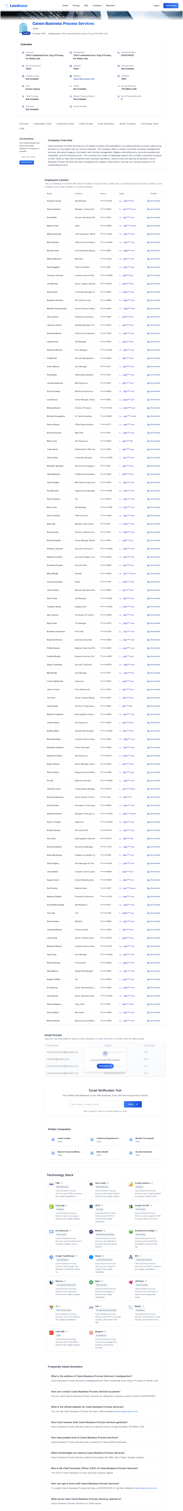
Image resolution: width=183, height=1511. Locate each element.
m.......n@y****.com (127, 946)
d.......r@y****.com (126, 615)
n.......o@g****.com (126, 524)
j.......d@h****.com (126, 325)
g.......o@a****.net (126, 201)
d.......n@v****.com (126, 557)
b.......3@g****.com (126, 847)
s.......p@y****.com (126, 648)
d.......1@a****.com (126, 598)
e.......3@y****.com (126, 1012)
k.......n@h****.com (126, 333)
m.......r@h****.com (126, 1021)
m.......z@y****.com (127, 242)
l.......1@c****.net (125, 706)
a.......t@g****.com (126, 880)
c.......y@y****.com (126, 979)
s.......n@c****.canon (127, 814)
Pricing (76, 5)
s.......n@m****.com (126, 549)
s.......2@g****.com (126, 292)
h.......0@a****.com (126, 756)
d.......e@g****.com (127, 905)
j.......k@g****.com (126, 938)
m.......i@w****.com (126, 714)
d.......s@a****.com (126, 350)
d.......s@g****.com (126, 267)
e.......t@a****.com (126, 565)
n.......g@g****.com (126, 963)
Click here (105, 1066)
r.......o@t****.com (126, 540)
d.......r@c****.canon (127, 888)
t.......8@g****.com (126, 913)
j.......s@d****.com (126, 284)
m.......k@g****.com (127, 250)
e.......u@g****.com (126, 780)
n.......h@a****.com (126, 896)
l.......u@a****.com (126, 342)
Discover (111, 5)
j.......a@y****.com (126, 722)
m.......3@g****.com (127, 665)
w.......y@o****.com (127, 234)
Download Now (26, 162)
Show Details (154, 201)
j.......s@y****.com (126, 689)
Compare (97, 5)
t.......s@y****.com (126, 698)
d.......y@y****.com (126, 424)
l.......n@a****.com (126, 317)
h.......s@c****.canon (127, 209)
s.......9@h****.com (126, 582)
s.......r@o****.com (126, 772)
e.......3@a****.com (126, 747)
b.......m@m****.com (127, 408)
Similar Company (127, 123)
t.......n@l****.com (126, 275)
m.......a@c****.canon (127, 416)
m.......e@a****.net (126, 673)
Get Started (170, 5)
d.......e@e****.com (127, 805)
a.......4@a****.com (126, 822)
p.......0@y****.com (126, 499)
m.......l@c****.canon (127, 573)
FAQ (86, 5)
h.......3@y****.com (126, 482)
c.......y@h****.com (126, 863)
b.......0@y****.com (126, 507)
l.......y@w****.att (125, 441)
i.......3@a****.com (126, 358)
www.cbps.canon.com (84, 79)
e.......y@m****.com (127, 987)
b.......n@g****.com (126, 532)
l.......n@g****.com (126, 681)
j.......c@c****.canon (127, 789)
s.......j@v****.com (126, 590)
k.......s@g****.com (126, 433)
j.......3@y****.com (126, 383)
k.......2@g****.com (126, 623)
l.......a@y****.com (126, 1004)
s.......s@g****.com (126, 375)
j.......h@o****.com (126, 449)
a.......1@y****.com (126, 731)
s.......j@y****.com (126, 466)
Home (65, 5)
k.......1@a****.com (126, 855)
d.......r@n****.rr (125, 797)
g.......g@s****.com (126, 954)
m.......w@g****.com (127, 308)
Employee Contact (65, 123)
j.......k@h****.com (126, 474)
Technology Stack (149, 123)
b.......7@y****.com (126, 631)
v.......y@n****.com (126, 366)
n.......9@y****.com (126, 640)
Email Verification (106, 123)
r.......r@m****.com (126, 764)
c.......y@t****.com (126, 656)
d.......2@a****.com (126, 830)
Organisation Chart (42, 123)
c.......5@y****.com (126, 607)
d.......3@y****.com (126, 391)
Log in (156, 5)
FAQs (21, 128)
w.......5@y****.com (126, 971)
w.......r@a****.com (126, 259)
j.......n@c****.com (126, 930)
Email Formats (86, 123)
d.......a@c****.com (126, 217)
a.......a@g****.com (126, 400)
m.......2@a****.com (127, 996)
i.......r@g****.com (126, 872)
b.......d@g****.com (127, 300)
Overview (23, 123)
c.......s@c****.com (126, 457)
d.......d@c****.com (126, 515)
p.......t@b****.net (126, 838)
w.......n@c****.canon (127, 226)
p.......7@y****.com (126, 491)
